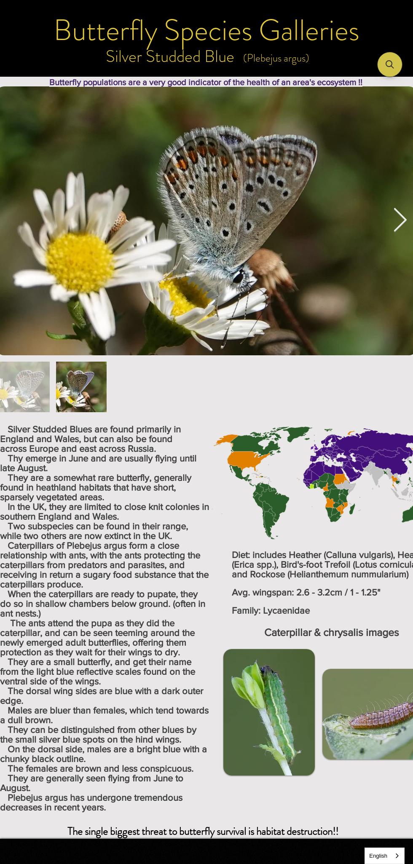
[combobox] (385, 856)
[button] (389, 64)
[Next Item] (400, 220)
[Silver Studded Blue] (170, 56)
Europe (44, 448)
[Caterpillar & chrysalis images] (332, 632)
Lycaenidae (286, 610)
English (378, 856)
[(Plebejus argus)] (276, 58)
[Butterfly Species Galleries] (206, 30)
